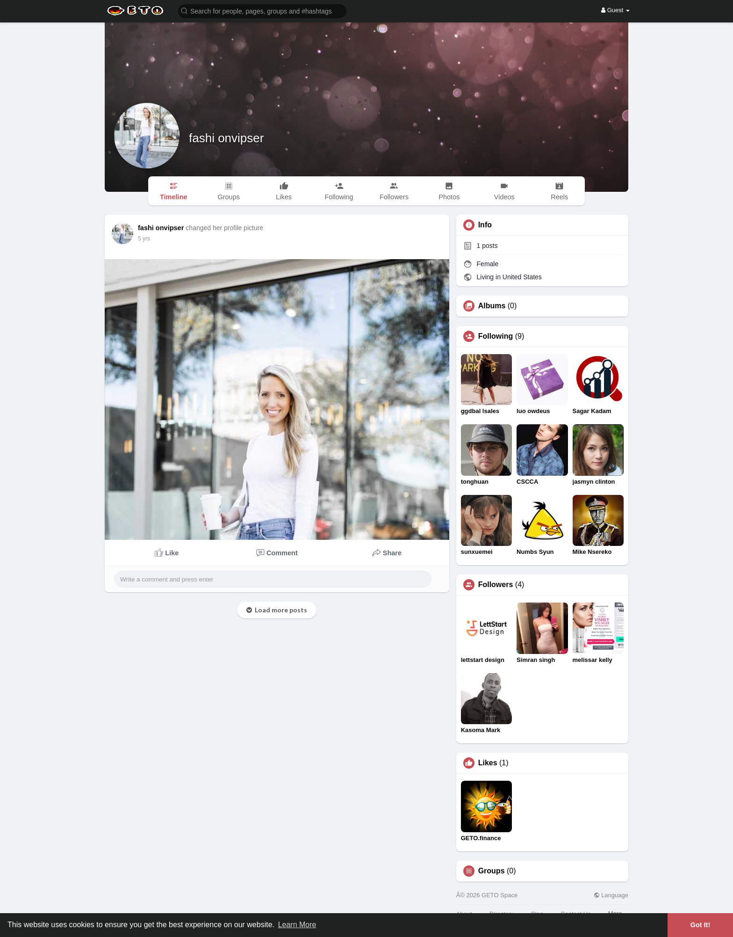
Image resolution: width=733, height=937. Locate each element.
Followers (495, 584)
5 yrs (144, 238)
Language (611, 895)
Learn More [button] (297, 925)
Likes (487, 763)
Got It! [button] (700, 925)
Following (495, 336)
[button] (262, 10)
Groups (491, 871)
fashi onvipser (226, 138)
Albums (492, 306)
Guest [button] (615, 10)
